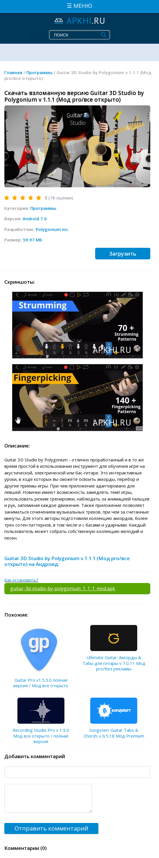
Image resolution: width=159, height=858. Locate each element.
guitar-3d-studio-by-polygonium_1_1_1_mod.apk (62, 588)
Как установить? (21, 580)
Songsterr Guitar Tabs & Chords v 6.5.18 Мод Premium (114, 733)
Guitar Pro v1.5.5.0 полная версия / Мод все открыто (40, 683)
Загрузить (122, 253)
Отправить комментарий (51, 828)
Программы (43, 208)
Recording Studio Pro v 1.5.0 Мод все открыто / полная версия (40, 735)
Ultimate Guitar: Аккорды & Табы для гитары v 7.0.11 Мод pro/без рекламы (113, 663)
